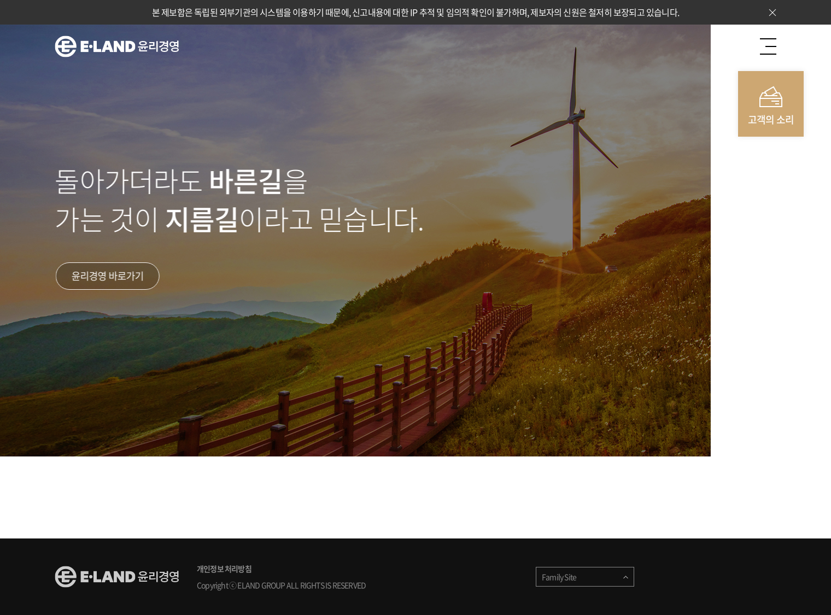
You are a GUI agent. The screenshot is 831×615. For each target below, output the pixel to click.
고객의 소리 (771, 119)
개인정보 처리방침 (224, 568)
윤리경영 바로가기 (108, 275)
